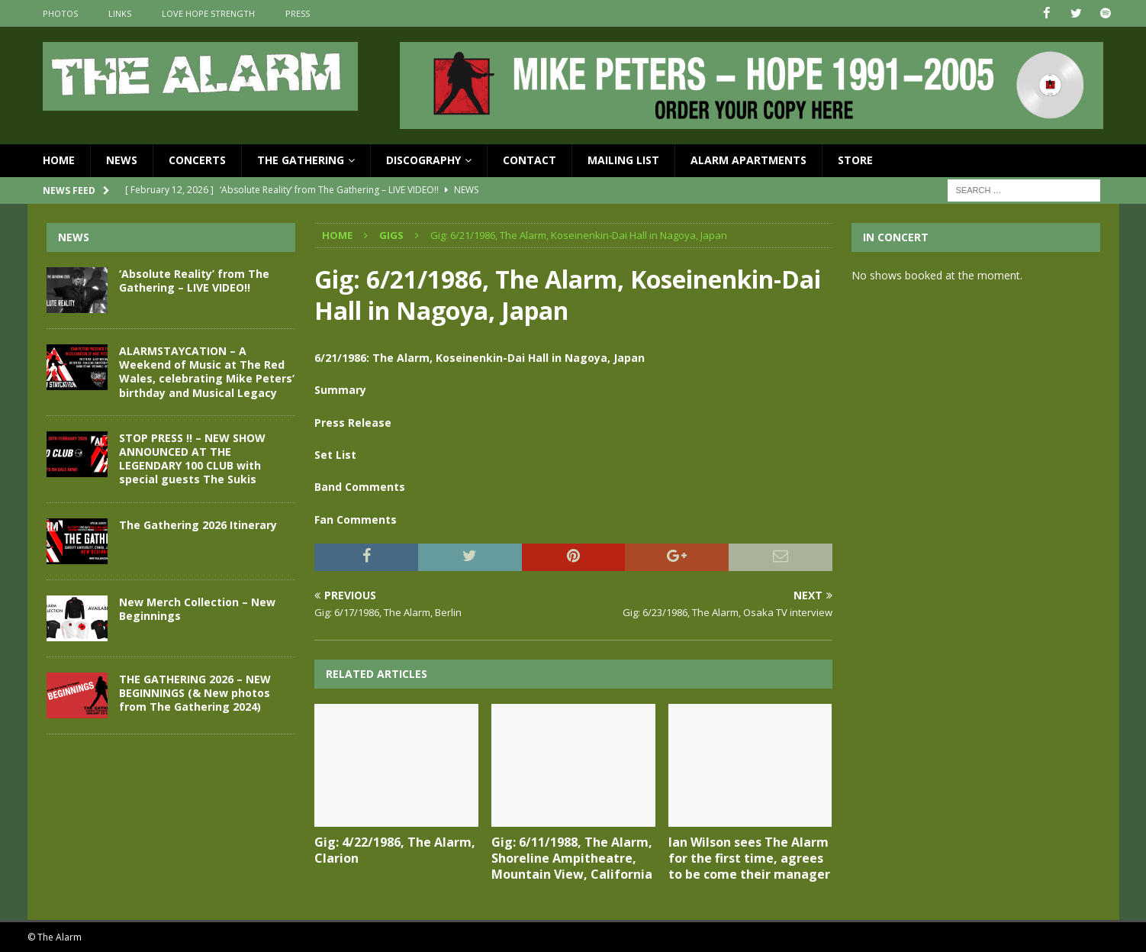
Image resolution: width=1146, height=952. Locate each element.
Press (297, 13)
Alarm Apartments (748, 160)
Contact (529, 160)
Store (855, 160)
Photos (60, 13)
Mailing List (623, 160)
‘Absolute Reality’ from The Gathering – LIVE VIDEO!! (194, 280)
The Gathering (300, 160)
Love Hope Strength (208, 13)
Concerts (197, 160)
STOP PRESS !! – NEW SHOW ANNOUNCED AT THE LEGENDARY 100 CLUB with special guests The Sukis (192, 458)
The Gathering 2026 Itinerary (198, 524)
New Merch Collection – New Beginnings (197, 608)
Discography (423, 160)
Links (119, 13)
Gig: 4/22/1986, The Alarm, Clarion (394, 850)
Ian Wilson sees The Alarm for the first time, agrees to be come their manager (749, 858)
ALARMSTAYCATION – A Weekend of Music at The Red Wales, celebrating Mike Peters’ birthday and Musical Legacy (207, 372)
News (121, 160)
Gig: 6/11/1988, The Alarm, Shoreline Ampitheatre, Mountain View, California (571, 858)
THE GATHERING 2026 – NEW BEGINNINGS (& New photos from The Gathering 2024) (195, 692)
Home (59, 160)
